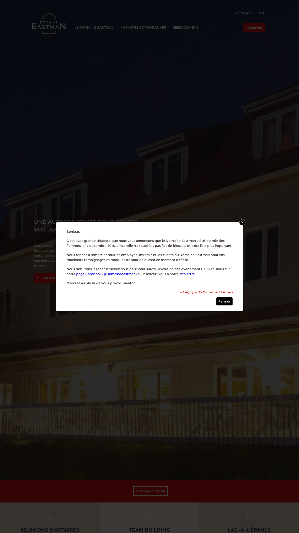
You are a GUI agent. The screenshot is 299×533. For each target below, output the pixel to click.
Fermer (224, 301)
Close (242, 222)
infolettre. (187, 274)
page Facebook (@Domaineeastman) (106, 274)
